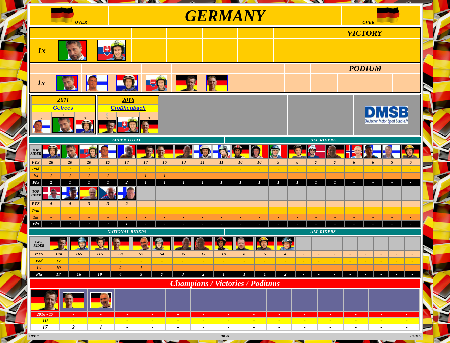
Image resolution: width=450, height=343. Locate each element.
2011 (63, 100)
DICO (224, 336)
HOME (415, 336)
